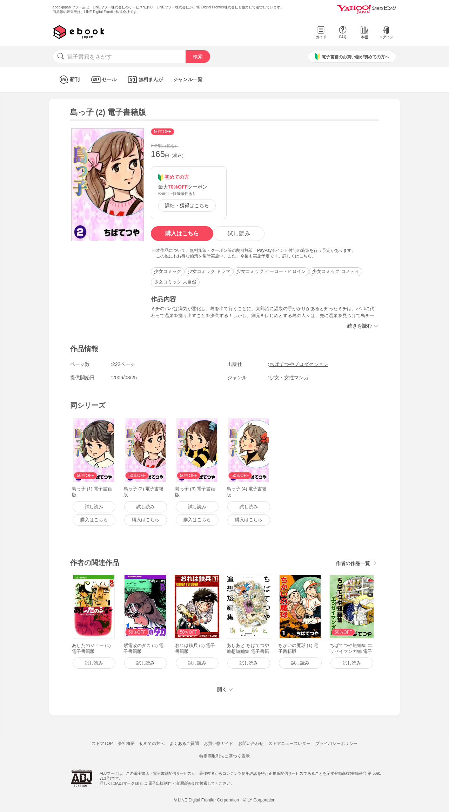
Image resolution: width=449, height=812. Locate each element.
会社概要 (126, 743)
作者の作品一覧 (353, 563)
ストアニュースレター (289, 743)
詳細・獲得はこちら (187, 205)
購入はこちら (182, 233)
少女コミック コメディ (335, 271)
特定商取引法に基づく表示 (224, 756)
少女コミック (167, 271)
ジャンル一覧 (187, 79)
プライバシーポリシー (336, 743)
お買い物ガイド (218, 743)
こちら (305, 256)
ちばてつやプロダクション (298, 364)
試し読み (239, 233)
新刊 (69, 79)
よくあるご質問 (184, 743)
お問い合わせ (250, 743)
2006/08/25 (124, 377)
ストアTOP (102, 743)
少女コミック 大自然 (175, 281)
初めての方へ (152, 743)
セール (102, 79)
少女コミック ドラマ (209, 271)
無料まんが (144, 79)
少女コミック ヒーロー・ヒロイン (271, 271)
